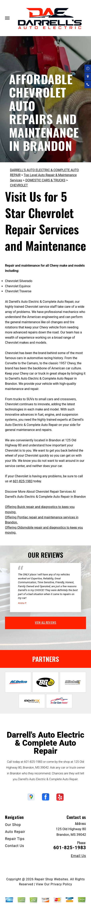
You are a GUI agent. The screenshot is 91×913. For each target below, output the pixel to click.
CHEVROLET (19, 185)
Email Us (78, 856)
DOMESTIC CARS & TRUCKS (45, 180)
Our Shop (13, 825)
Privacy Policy (61, 884)
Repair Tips (15, 839)
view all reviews (45, 622)
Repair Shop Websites (51, 879)
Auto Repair (15, 832)
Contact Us (14, 846)
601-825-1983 (23, 481)
